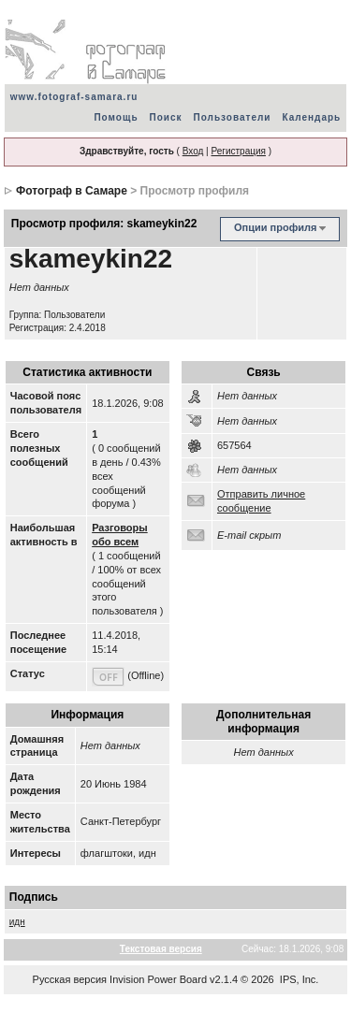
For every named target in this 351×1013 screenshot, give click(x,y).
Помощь (116, 117)
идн (17, 922)
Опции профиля (275, 227)
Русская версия (70, 979)
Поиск (166, 117)
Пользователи (232, 117)
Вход (193, 151)
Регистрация (238, 151)
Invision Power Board (158, 979)
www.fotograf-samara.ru (74, 97)
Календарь (311, 117)
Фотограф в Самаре (71, 190)
